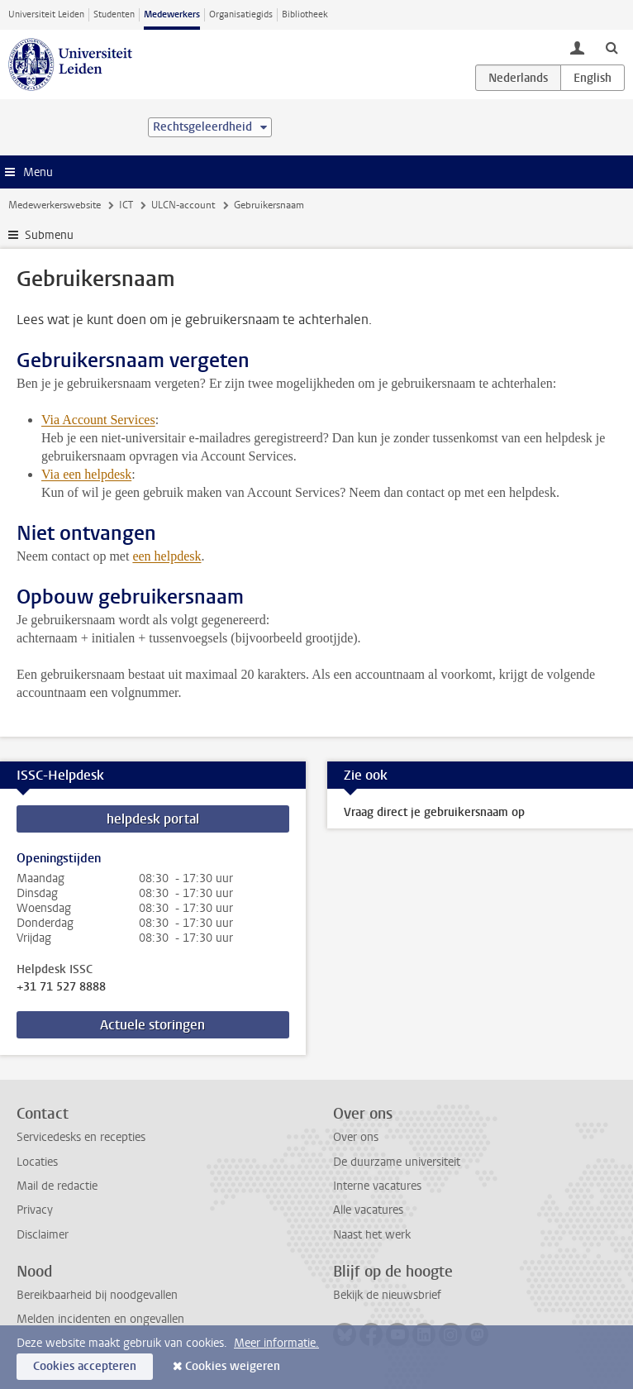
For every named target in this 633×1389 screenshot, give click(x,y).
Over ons (355, 1137)
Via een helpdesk (86, 474)
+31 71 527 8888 (61, 987)
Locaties (37, 1162)
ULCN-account (183, 205)
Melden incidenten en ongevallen (100, 1319)
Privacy (35, 1210)
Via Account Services (98, 420)
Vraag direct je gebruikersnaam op (434, 812)
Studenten (114, 14)
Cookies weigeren (232, 1366)
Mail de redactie (57, 1186)
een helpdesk (166, 556)
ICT (126, 205)
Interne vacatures (377, 1186)
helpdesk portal (153, 819)
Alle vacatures (368, 1210)
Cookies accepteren (84, 1366)
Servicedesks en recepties (81, 1137)
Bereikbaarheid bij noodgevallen (97, 1295)
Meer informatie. (276, 1343)
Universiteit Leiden (46, 14)
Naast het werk (372, 1235)
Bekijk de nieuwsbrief (387, 1295)
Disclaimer (43, 1235)
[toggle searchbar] (611, 47)
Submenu (49, 235)
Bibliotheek (305, 14)
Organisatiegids (241, 14)
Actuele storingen (152, 1024)
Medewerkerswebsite (54, 205)
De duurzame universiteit (396, 1162)
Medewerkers (172, 14)
